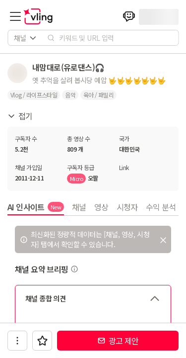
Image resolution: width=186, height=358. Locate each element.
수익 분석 (161, 207)
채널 (79, 207)
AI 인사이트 (35, 207)
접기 (20, 116)
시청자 (127, 207)
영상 (101, 207)
